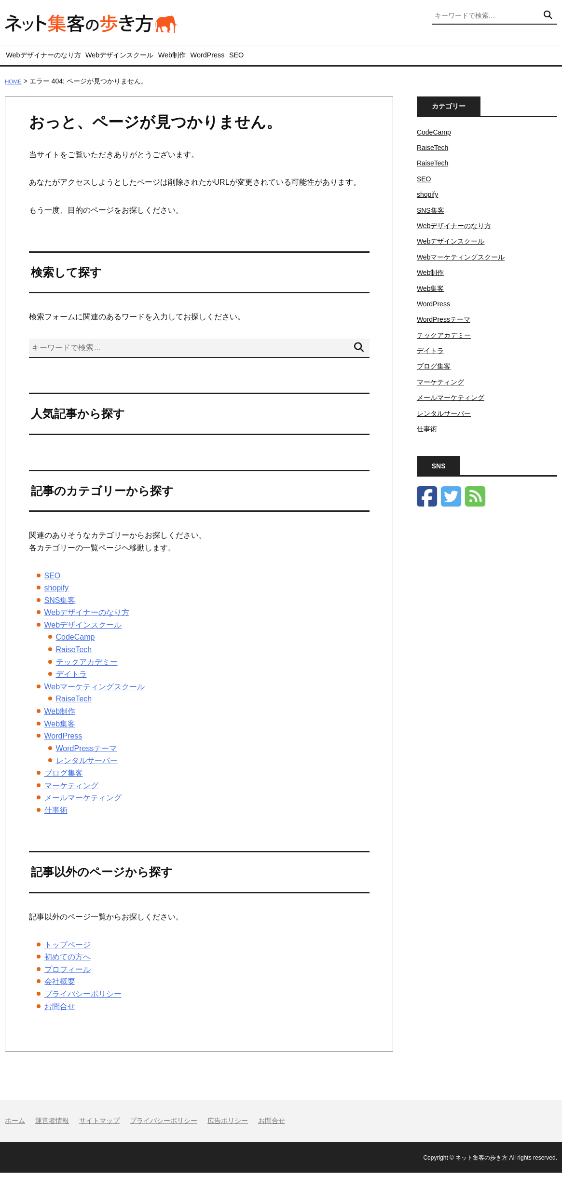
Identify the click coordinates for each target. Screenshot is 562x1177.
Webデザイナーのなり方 (47, 58)
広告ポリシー (227, 1125)
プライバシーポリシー (83, 999)
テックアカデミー (87, 666)
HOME (15, 86)
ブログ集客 (63, 778)
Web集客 (60, 728)
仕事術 (56, 814)
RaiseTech (74, 654)
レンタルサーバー (87, 765)
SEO (294, 58)
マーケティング (71, 790)
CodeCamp (75, 642)
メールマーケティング (83, 802)
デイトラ (71, 679)
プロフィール (67, 974)
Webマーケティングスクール (94, 691)
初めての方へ (67, 962)
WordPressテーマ (86, 753)
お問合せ (59, 1011)
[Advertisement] (487, 679)
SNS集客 (60, 605)
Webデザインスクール (141, 58)
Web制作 (207, 58)
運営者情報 (52, 1125)
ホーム (15, 1125)
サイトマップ (99, 1125)
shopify (56, 592)
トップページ (67, 949)
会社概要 (59, 986)
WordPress (255, 58)
